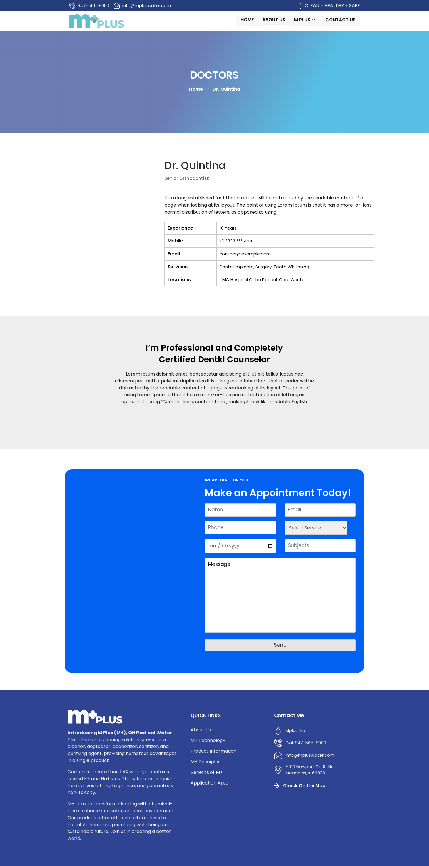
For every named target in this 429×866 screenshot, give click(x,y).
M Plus (319, 24)
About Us (287, 24)
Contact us (354, 24)
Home (261, 24)
